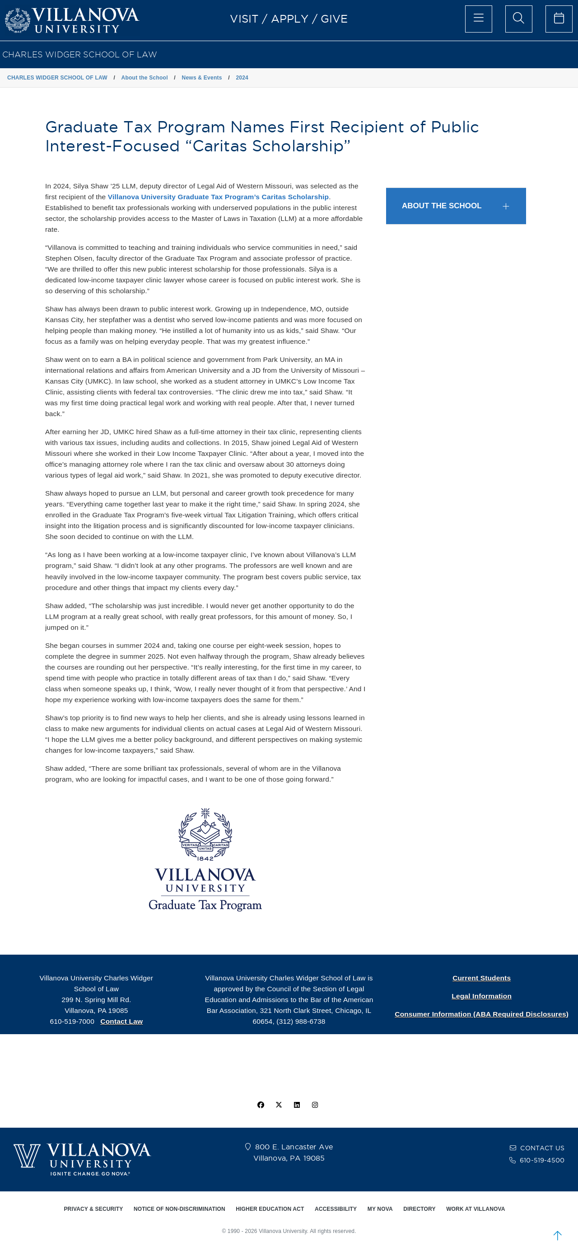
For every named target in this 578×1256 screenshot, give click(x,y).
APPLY (290, 18)
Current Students (481, 978)
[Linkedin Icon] (297, 1105)
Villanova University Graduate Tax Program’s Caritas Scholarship (218, 197)
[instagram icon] (315, 1105)
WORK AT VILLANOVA (475, 1209)
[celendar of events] (559, 19)
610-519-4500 (542, 1160)
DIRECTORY (419, 1209)
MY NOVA (380, 1209)
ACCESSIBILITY (336, 1209)
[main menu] (478, 19)
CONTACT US (542, 1148)
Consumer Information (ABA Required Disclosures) (482, 1014)
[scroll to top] (557, 1235)
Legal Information (482, 996)
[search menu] (518, 19)
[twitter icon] (278, 1105)
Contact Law (121, 1021)
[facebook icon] (260, 1105)
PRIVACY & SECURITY (93, 1209)
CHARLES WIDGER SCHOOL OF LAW (79, 54)
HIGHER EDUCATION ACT (270, 1209)
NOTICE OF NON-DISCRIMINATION (179, 1209)
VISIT (244, 18)
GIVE (334, 18)
